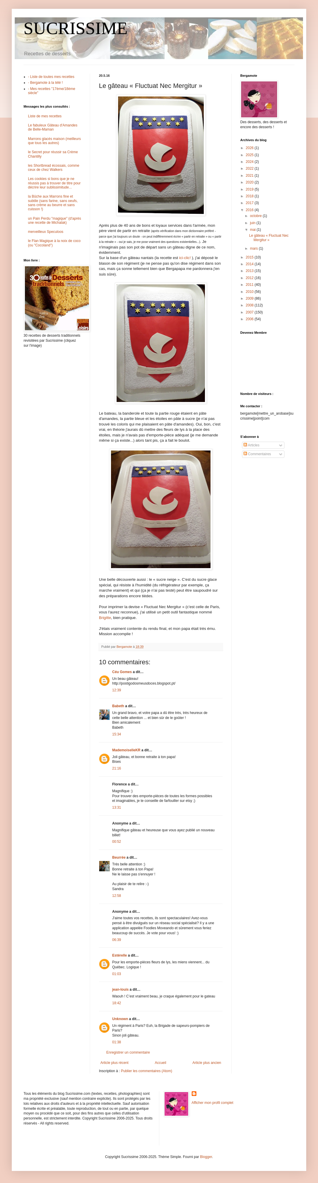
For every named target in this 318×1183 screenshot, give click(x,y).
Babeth (118, 706)
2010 (250, 292)
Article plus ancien (207, 1063)
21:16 (116, 768)
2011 (250, 285)
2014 (250, 264)
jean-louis (120, 989)
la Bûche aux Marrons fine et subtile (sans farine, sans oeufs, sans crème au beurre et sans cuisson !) (53, 202)
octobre (256, 216)
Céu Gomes (122, 672)
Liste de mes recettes (45, 116)
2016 (250, 210)
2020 (250, 182)
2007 (250, 312)
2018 (250, 196)
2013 (250, 271)
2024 (250, 162)
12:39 (116, 690)
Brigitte (105, 617)
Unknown (120, 1019)
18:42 (116, 1003)
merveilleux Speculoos (45, 232)
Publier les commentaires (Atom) (146, 1071)
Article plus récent (114, 1063)
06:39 (116, 940)
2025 (250, 155)
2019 (250, 189)
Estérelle (119, 955)
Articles (251, 445)
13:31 (116, 807)
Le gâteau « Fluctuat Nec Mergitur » (269, 237)
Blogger (206, 1157)
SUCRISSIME (75, 28)
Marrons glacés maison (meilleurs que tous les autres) (54, 141)
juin (253, 223)
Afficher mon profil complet (212, 1103)
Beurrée (118, 857)
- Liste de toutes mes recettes (51, 77)
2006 (250, 319)
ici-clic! (185, 258)
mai (253, 230)
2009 (250, 298)
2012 (250, 278)
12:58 (116, 896)
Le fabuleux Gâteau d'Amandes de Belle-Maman (52, 127)
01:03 (116, 974)
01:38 (116, 1042)
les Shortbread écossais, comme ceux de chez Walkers (53, 167)
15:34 (116, 734)
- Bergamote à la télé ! (45, 83)
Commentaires (257, 454)
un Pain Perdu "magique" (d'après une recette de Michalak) (54, 220)
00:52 (116, 842)
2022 (250, 168)
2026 (250, 148)
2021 (250, 175)
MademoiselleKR (126, 750)
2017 (250, 203)
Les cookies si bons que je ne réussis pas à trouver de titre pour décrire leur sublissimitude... (54, 183)
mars (254, 248)
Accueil (160, 1063)
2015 (250, 257)
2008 (250, 305)
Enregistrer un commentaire (128, 1052)
